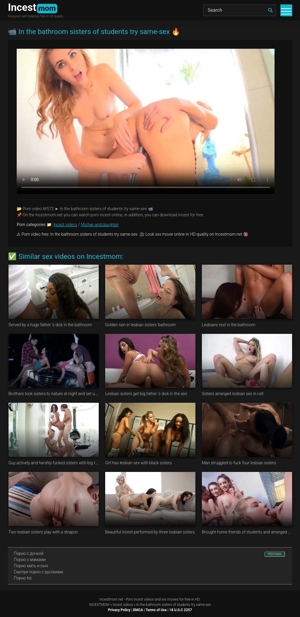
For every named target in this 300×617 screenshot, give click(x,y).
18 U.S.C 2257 (180, 610)
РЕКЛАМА (275, 554)
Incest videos (65, 224)
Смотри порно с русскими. (39, 572)
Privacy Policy (119, 610)
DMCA (138, 610)
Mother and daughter (100, 224)
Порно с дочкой (28, 553)
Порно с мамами (30, 559)
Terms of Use (156, 610)
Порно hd (22, 578)
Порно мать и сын (31, 565)
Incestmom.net (111, 599)
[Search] (239, 10)
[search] (270, 10)
